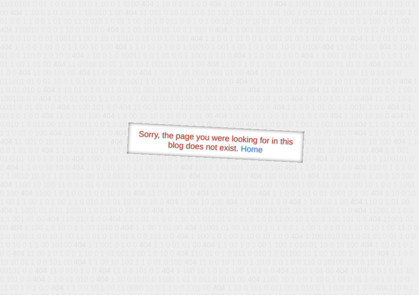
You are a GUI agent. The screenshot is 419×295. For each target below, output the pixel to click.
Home (252, 149)
